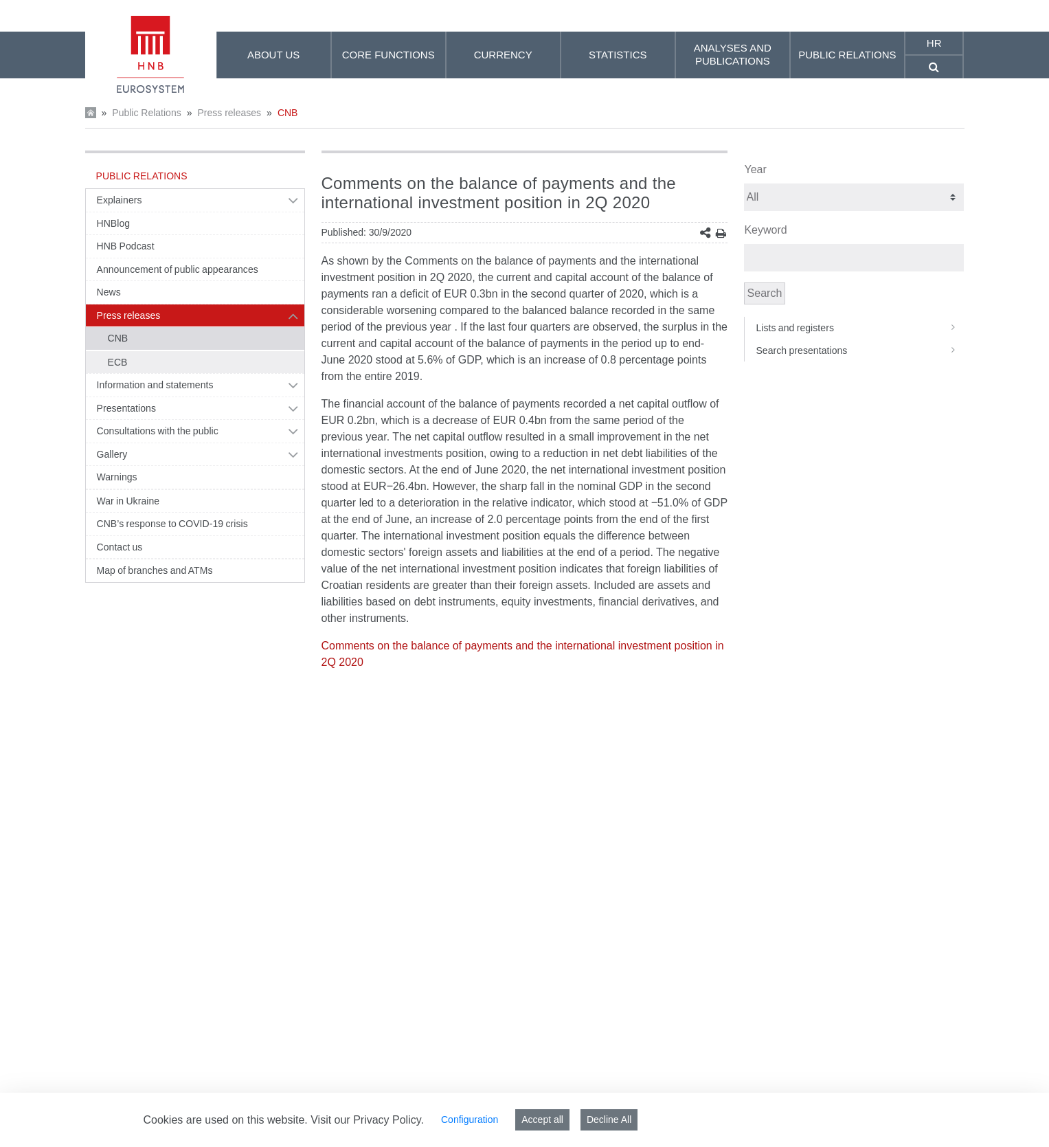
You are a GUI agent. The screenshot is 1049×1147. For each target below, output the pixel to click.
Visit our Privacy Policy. (367, 1120)
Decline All (609, 1119)
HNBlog (114, 223)
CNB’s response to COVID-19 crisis (172, 523)
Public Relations (146, 112)
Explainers (119, 199)
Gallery (112, 454)
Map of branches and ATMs (155, 570)
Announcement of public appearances (177, 269)
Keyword (765, 230)
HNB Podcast (126, 246)
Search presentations (860, 350)
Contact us (120, 547)
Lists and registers (860, 327)
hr (934, 43)
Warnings (117, 476)
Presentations (127, 408)
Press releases (229, 112)
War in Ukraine (128, 500)
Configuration (469, 1119)
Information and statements (155, 384)
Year (755, 169)
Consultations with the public (157, 430)
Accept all (542, 1119)
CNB (288, 112)
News (109, 292)
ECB (118, 362)
